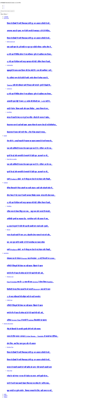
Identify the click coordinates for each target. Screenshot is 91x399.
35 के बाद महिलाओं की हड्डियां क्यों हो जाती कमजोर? (24, 297)
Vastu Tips (9, 370)
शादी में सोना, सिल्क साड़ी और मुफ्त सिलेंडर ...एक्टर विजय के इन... (28, 109)
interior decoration (8, 323)
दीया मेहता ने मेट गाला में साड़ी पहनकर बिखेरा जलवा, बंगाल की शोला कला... (31, 195)
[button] (7, 14)
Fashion (6, 182)
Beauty (8, 229)
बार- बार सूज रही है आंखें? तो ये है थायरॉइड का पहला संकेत (26, 242)
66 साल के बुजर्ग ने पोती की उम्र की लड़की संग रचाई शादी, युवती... (28, 226)
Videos (5, 397)
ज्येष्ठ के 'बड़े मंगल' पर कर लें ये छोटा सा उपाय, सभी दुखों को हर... (28, 376)
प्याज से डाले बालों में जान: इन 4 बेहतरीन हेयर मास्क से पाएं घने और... (29, 235)
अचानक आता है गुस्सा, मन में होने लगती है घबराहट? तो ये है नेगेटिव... (29, 31)
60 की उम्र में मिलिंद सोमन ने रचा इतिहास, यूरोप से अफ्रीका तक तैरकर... (29, 54)
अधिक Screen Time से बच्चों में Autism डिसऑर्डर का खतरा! (27, 320)
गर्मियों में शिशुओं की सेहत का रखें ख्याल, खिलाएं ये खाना (25, 266)
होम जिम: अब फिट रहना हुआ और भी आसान (21, 344)
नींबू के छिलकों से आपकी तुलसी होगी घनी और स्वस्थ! (24, 329)
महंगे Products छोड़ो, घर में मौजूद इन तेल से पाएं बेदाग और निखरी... (29, 179)
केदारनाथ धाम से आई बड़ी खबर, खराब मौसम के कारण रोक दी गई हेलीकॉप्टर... (32, 125)
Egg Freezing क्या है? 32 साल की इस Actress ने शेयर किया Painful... (30, 282)
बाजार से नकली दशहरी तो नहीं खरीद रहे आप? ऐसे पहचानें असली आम (29, 367)
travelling (9, 112)
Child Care (9, 300)
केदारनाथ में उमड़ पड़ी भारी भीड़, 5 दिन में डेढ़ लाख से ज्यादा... (26, 132)
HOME (6, 16)
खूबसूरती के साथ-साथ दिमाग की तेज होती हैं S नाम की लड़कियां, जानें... (29, 70)
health (5, 135)
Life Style (6, 18)
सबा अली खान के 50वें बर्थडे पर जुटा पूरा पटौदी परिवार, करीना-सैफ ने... (29, 47)
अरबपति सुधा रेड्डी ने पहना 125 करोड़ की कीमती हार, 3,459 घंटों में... (29, 101)
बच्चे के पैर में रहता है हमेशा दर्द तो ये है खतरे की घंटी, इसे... (25, 273)
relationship (10, 65)
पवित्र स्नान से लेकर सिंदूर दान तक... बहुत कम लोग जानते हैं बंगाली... (29, 211)
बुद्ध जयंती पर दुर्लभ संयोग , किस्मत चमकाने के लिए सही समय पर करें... (30, 391)
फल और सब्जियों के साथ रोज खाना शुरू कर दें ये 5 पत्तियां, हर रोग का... (29, 148)
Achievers (9, 88)
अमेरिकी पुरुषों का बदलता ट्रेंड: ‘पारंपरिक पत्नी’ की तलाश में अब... (28, 219)
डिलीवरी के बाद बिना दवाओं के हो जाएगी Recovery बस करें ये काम (28, 289)
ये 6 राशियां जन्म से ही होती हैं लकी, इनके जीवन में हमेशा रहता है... (28, 78)
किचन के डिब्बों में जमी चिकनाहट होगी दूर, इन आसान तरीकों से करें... (29, 23)
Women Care (10, 276)
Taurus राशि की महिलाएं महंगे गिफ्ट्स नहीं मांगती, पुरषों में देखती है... (29, 85)
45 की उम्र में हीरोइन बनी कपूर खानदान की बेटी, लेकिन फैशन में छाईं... (29, 62)
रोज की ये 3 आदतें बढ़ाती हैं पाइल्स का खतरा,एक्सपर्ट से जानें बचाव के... (30, 141)
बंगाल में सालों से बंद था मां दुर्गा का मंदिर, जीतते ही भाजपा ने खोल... (28, 117)
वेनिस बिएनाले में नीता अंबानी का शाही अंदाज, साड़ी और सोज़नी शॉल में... (30, 188)
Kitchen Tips (10, 347)
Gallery (6, 395)
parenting (6, 253)
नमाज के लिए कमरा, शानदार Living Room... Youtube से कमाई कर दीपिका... (32, 336)
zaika (5, 394)
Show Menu (4, 14)
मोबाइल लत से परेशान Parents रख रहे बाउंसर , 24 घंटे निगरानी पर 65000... (31, 258)
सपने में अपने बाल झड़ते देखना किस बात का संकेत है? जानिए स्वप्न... (28, 383)
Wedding (9, 206)
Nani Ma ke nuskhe (12, 159)
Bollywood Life (11, 41)
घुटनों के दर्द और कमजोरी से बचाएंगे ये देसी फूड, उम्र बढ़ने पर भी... (28, 156)
